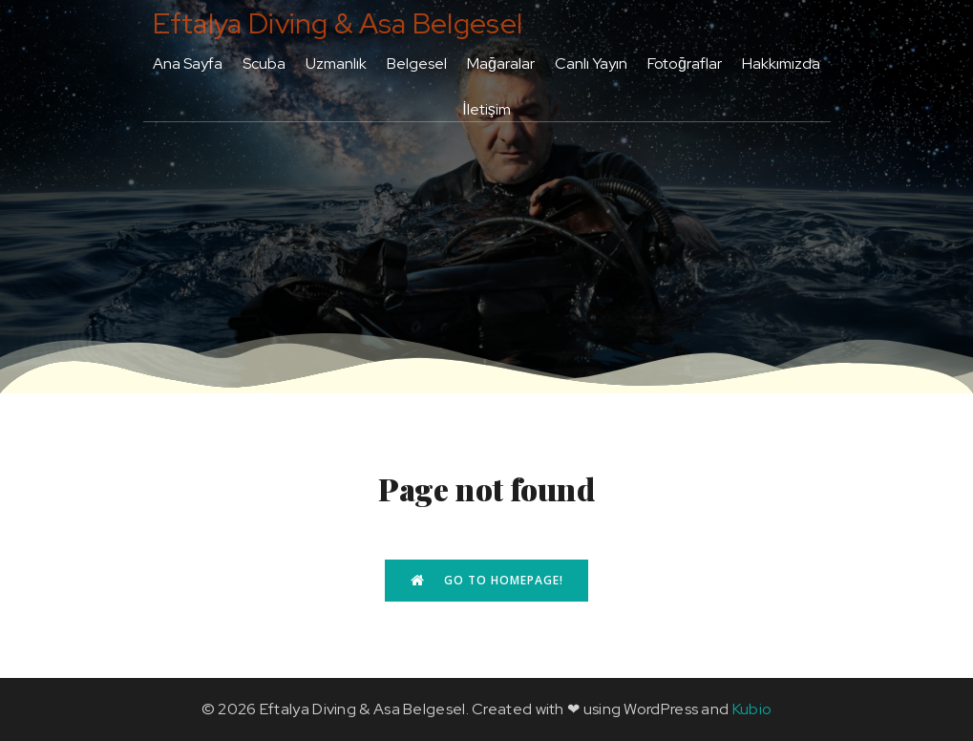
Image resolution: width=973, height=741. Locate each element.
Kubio (752, 709)
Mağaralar (501, 63)
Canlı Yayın (591, 63)
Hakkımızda (781, 63)
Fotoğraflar (684, 63)
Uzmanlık (336, 63)
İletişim (486, 109)
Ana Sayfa (187, 63)
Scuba (264, 63)
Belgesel (417, 63)
